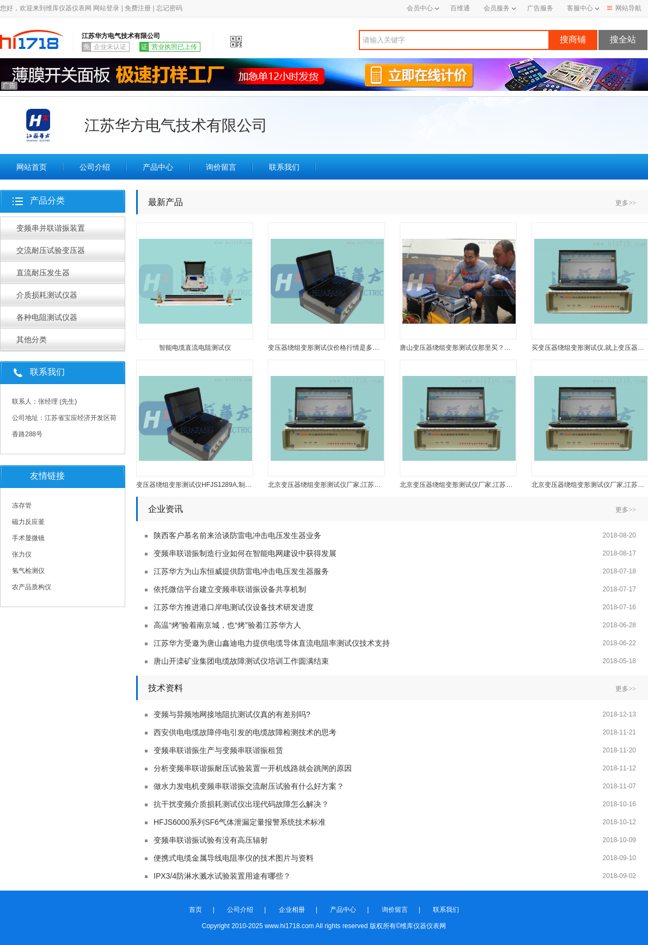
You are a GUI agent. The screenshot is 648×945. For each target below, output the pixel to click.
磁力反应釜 (28, 522)
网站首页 (31, 167)
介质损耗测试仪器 (46, 295)
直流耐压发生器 (43, 272)
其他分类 (31, 339)
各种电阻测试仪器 (46, 317)
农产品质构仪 (31, 587)
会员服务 (497, 8)
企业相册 (292, 909)
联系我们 (284, 167)
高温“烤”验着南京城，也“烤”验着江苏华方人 (227, 625)
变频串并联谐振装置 (50, 228)
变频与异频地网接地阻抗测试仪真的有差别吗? (232, 714)
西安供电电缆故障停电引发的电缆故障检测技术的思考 (245, 732)
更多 (625, 203)
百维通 (460, 8)
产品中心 (158, 167)
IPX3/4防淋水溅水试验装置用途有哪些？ (222, 876)
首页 (195, 909)
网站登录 (106, 8)
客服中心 (580, 8)
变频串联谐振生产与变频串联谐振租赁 (218, 750)
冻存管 (22, 505)
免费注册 (138, 8)
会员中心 (423, 8)
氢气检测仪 (28, 571)
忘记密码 (169, 8)
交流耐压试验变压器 (50, 250)
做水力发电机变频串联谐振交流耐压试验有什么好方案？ (249, 786)
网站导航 (624, 8)
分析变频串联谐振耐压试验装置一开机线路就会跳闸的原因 (253, 768)
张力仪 (22, 554)
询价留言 (221, 167)
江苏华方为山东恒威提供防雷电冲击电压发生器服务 (241, 571)
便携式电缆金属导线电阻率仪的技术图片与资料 (234, 858)
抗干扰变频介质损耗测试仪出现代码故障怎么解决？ (241, 804)
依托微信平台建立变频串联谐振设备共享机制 (230, 589)
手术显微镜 (28, 538)
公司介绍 (95, 167)
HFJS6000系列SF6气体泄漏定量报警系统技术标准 (240, 822)
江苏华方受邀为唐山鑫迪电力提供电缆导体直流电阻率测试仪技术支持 (272, 643)
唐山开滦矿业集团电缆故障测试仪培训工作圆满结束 (241, 661)
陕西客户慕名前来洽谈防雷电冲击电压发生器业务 (237, 535)
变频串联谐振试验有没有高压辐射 (211, 840)
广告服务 (540, 8)
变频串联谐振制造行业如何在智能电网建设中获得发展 (245, 553)
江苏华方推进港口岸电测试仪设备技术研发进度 (234, 607)
